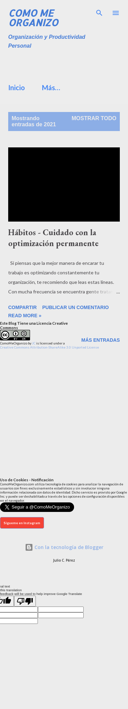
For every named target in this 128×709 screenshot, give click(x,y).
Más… (51, 87)
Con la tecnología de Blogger (64, 547)
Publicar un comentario (75, 307)
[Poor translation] (25, 601)
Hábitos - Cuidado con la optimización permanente (53, 237)
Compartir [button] (22, 307)
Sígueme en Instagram (22, 523)
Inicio (16, 87)
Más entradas (100, 340)
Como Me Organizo (33, 18)
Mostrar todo (94, 118)
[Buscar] (99, 12)
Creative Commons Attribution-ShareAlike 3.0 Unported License (49, 347)
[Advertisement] (68, 63)
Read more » (24, 315)
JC (33, 343)
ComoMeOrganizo (13, 343)
